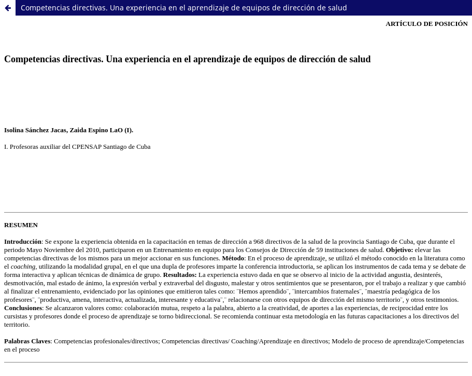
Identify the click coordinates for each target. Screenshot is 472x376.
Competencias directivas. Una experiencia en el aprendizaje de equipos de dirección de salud (184, 7)
